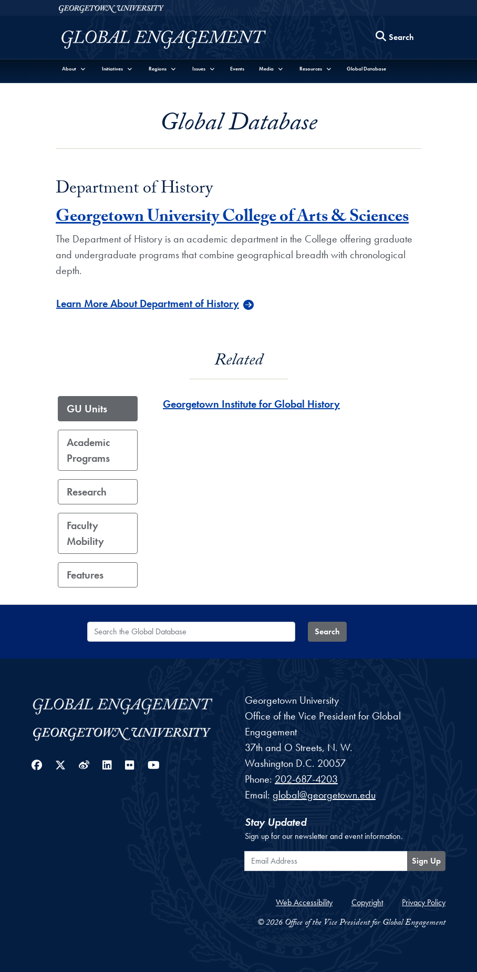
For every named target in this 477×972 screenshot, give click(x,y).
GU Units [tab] (87, 409)
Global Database (366, 68)
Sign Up (426, 860)
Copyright (367, 902)
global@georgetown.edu (324, 795)
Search (327, 631)
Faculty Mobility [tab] (85, 533)
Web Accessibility (304, 902)
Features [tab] (85, 575)
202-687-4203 (306, 779)
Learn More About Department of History (147, 303)
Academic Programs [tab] (88, 450)
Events (237, 68)
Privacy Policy (423, 902)
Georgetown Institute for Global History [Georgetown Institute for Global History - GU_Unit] (251, 404)
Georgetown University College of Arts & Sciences (232, 218)
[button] (74, 68)
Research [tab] (87, 492)
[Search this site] (395, 37)
